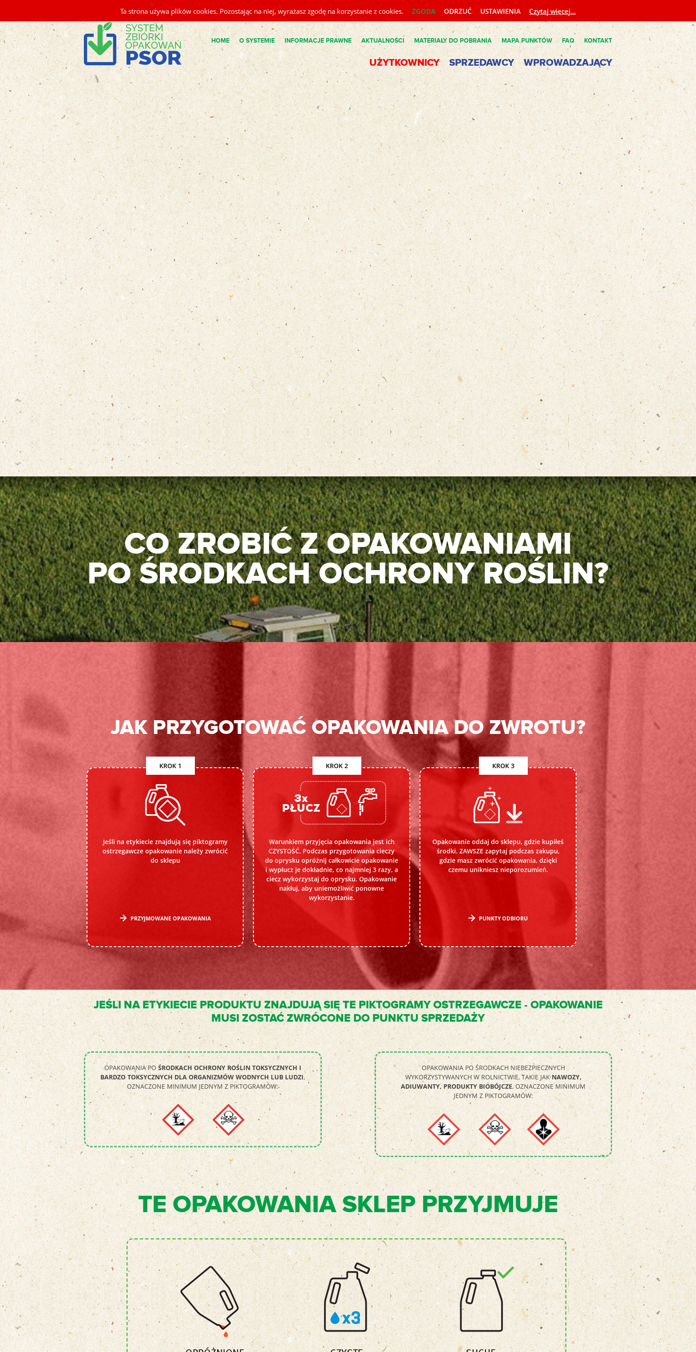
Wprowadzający (568, 63)
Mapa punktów (527, 40)
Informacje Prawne (318, 40)
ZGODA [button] (423, 11)
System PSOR (140, 44)
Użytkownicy (404, 63)
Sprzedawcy (481, 63)
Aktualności (382, 40)
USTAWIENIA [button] (500, 11)
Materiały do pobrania (453, 40)
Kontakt (598, 40)
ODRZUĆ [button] (458, 11)
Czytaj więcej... (552, 11)
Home (220, 40)
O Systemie (257, 40)
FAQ (568, 40)
